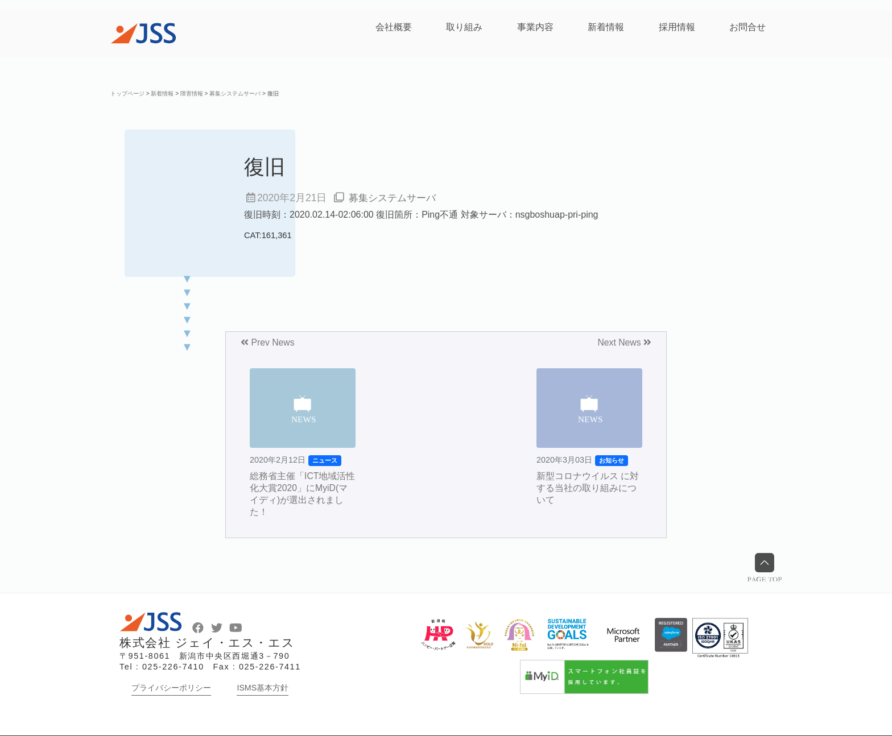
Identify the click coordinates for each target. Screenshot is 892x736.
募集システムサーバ (395, 197)
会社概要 (393, 27)
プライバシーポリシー (171, 687)
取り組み (464, 27)
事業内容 (535, 27)
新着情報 (606, 27)
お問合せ (747, 27)
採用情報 (677, 27)
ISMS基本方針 (262, 687)
